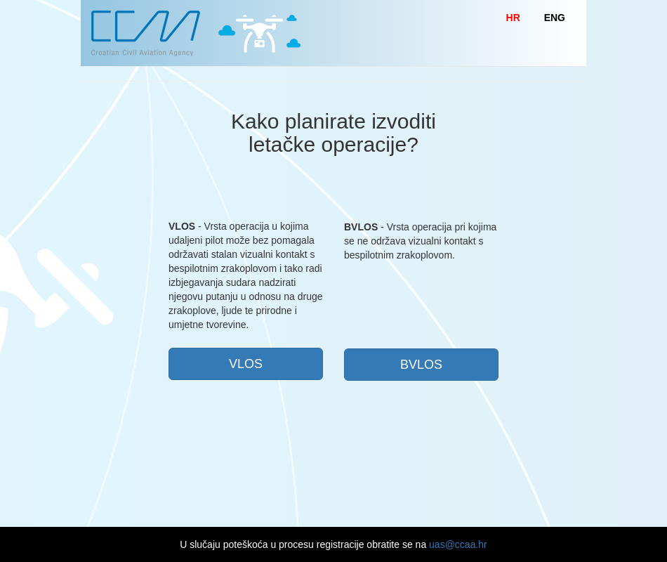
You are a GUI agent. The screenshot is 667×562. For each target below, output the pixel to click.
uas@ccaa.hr (458, 544)
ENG (554, 17)
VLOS (246, 364)
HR (513, 17)
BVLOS (421, 365)
